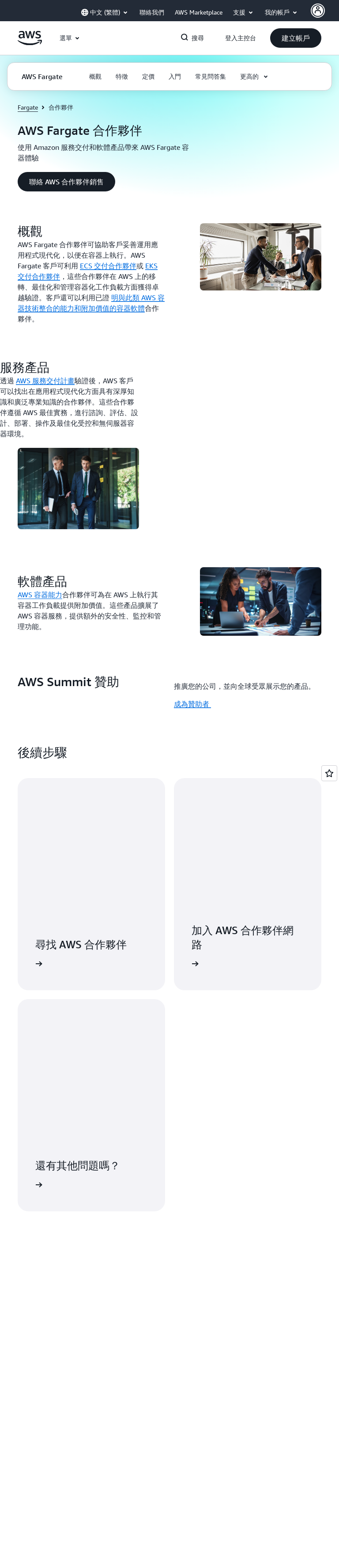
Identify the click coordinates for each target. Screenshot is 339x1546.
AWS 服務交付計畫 (45, 380)
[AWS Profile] (318, 11)
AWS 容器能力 (40, 594)
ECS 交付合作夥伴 (108, 265)
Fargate (28, 107)
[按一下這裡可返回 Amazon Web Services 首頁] (30, 42)
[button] (295, 38)
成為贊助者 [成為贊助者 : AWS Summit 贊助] (192, 703)
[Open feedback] (329, 773)
